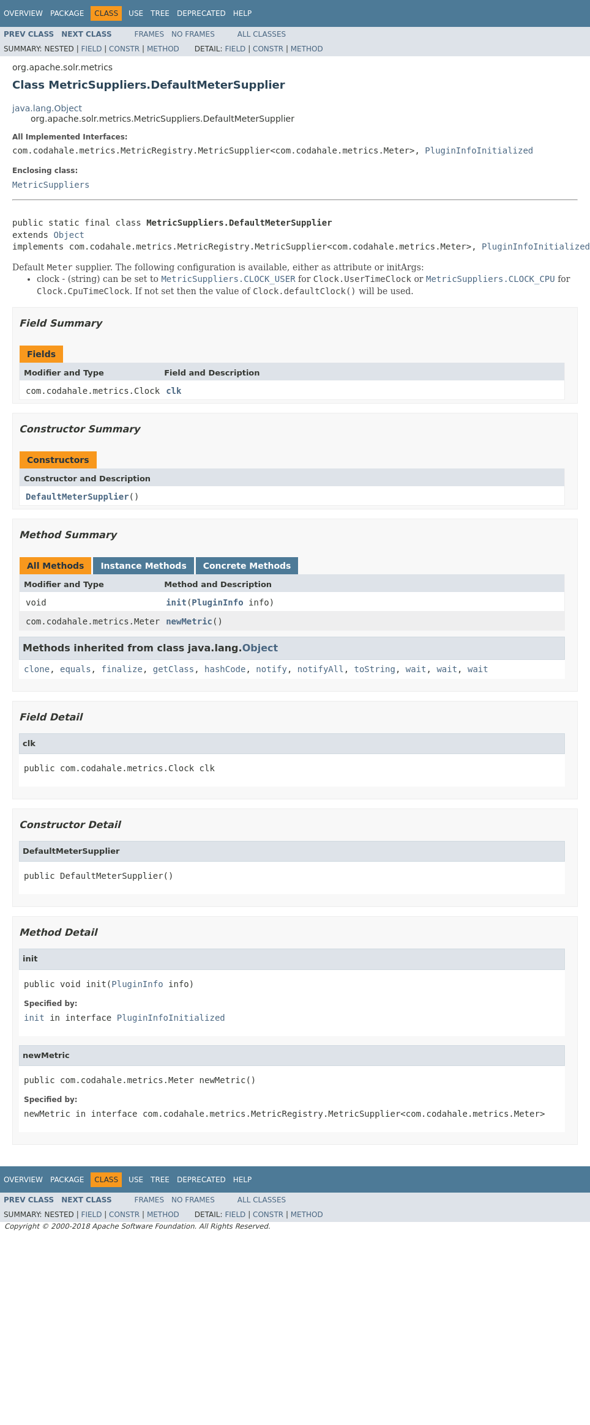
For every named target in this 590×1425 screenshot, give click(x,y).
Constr (124, 49)
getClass (173, 669)
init (176, 602)
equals (75, 669)
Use (136, 13)
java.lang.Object (47, 108)
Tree (160, 13)
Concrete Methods (247, 566)
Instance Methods (143, 566)
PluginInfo (217, 602)
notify (271, 669)
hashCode (224, 669)
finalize (121, 669)
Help (242, 13)
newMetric (189, 621)
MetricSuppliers (50, 185)
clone (37, 669)
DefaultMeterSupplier (77, 497)
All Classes (261, 34)
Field (91, 49)
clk (173, 391)
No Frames (193, 34)
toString (374, 669)
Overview (23, 13)
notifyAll (320, 669)
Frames (150, 34)
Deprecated (201, 13)
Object (68, 235)
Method (163, 49)
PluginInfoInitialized (479, 150)
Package (67, 13)
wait (416, 669)
